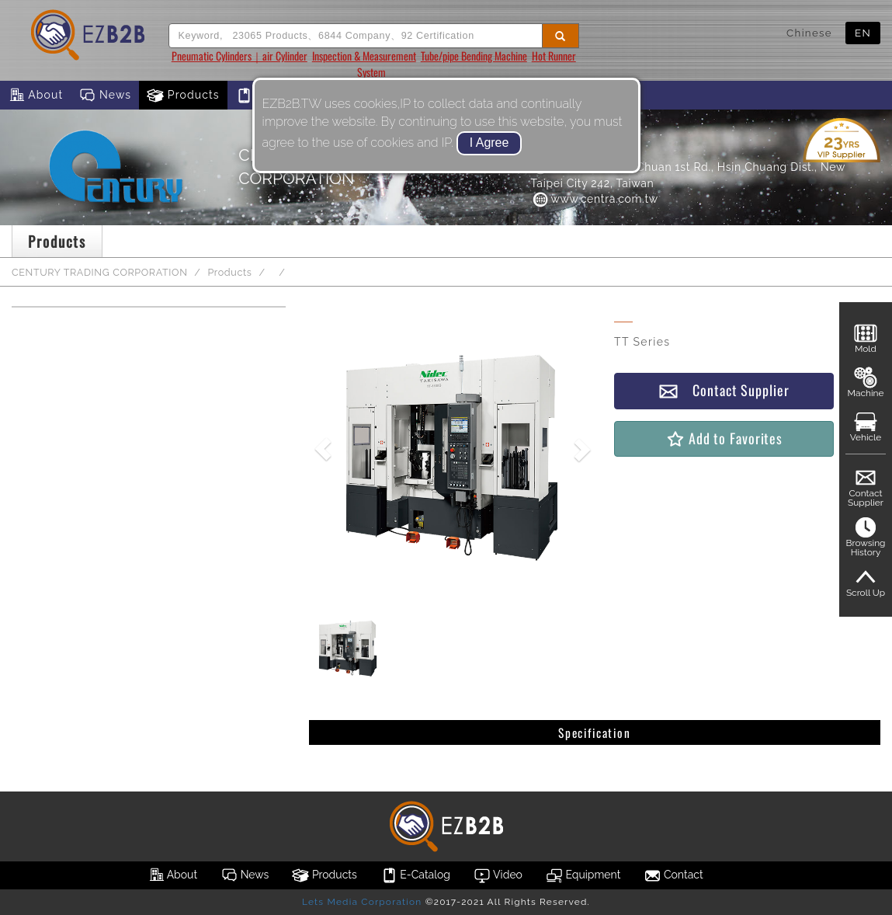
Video (498, 875)
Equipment (583, 875)
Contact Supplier (723, 390)
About (35, 95)
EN (863, 32)
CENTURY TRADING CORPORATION (99, 272)
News (104, 95)
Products (183, 95)
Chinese (809, 32)
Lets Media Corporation (362, 901)
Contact (673, 875)
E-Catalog (415, 875)
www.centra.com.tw (594, 199)
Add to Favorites (724, 438)
